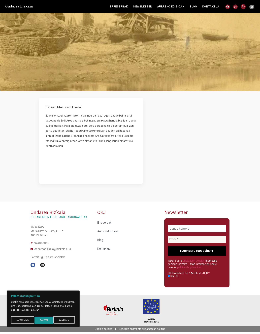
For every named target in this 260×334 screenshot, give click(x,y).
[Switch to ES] (243, 6)
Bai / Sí (173, 275)
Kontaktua (103, 248)
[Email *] (197, 239)
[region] (43, 309)
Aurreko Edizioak (108, 231)
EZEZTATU (45, 320)
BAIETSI (66, 320)
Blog (100, 240)
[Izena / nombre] (197, 229)
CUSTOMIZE (22, 320)
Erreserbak (104, 222)
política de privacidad (189, 267)
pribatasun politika (193, 260)
